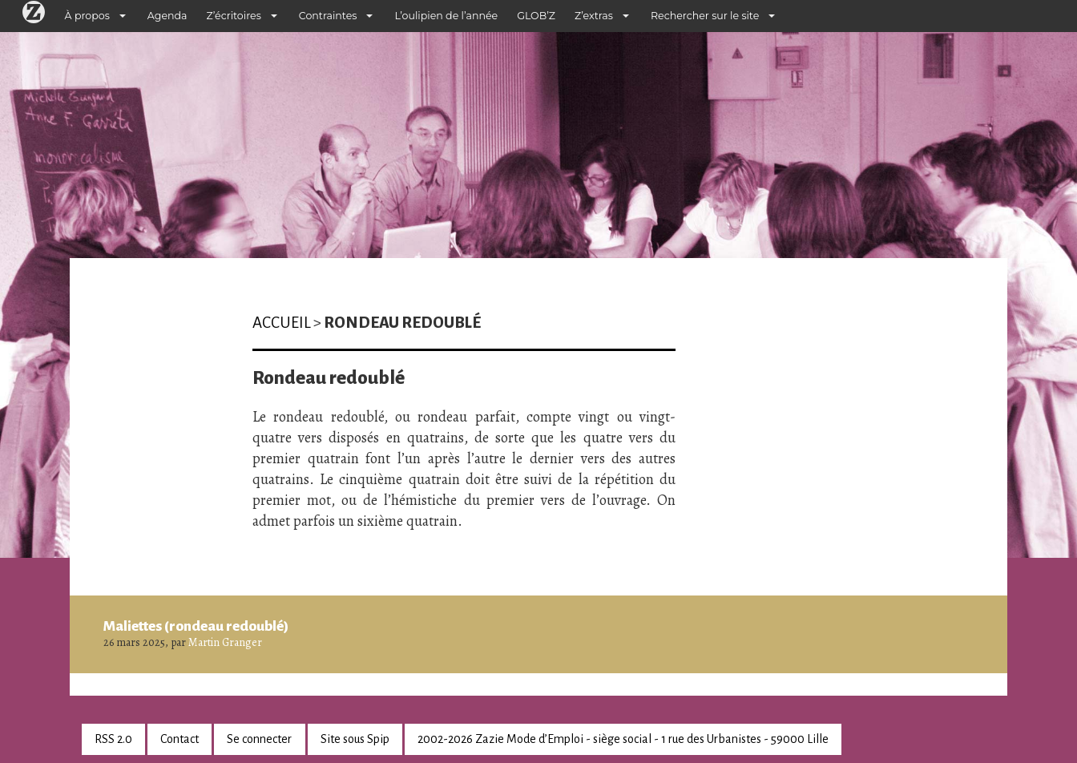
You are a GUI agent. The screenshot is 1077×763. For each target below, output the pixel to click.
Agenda (167, 16)
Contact (179, 739)
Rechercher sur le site (705, 16)
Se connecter (259, 739)
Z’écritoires (234, 16)
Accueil (281, 322)
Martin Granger (225, 642)
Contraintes (328, 16)
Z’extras (594, 16)
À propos (87, 16)
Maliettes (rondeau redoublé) (195, 626)
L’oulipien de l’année (446, 16)
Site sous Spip (355, 739)
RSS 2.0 (113, 739)
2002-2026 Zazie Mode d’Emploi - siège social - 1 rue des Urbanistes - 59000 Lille (623, 739)
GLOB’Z (536, 16)
